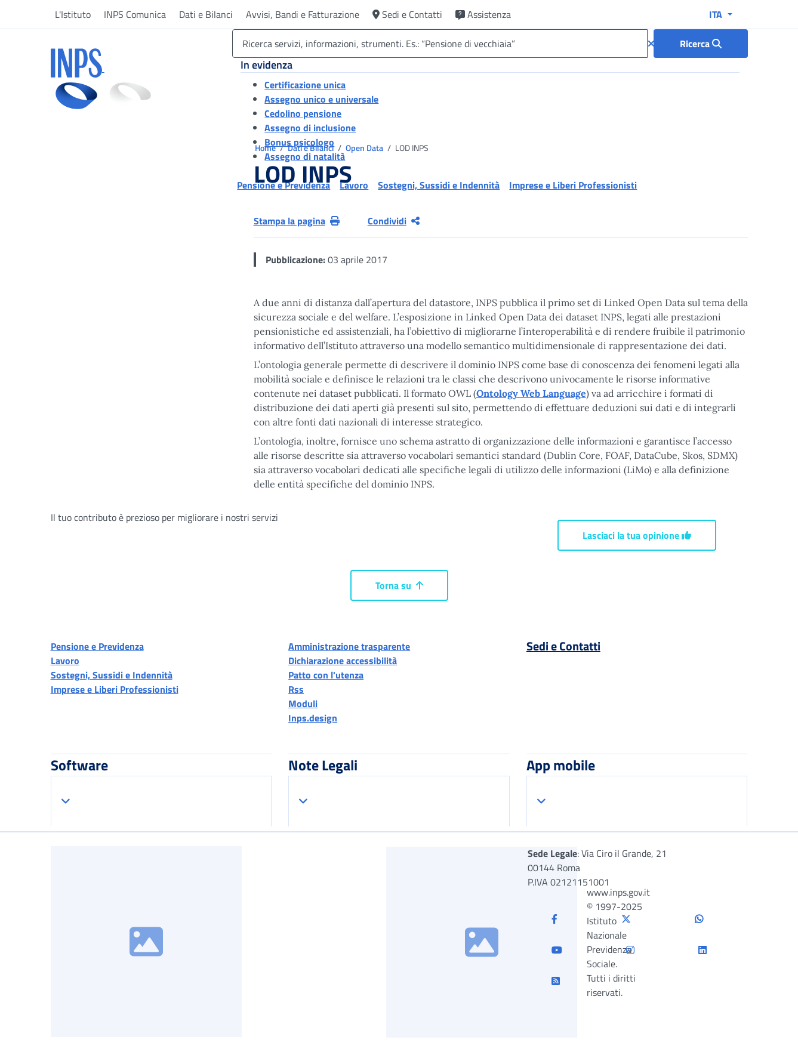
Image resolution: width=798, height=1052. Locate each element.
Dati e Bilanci (206, 14)
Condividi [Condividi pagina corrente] (394, 221)
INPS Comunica (135, 14)
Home (266, 147)
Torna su (399, 585)
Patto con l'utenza (325, 675)
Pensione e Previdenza (97, 646)
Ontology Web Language (531, 393)
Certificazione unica (305, 85)
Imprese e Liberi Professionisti (114, 689)
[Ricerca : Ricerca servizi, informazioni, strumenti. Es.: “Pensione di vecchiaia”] (701, 43)
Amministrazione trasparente (349, 646)
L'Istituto (73, 14)
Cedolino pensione (302, 113)
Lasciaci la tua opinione (637, 535)
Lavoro (65, 660)
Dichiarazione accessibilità (342, 660)
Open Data (365, 147)
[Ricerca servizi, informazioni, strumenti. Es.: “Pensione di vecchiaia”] (439, 43)
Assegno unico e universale (321, 99)
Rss (296, 689)
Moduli (303, 703)
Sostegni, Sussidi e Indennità (111, 675)
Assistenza (483, 14)
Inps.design (312, 718)
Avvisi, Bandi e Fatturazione (302, 14)
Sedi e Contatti (407, 14)
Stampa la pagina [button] (297, 221)
